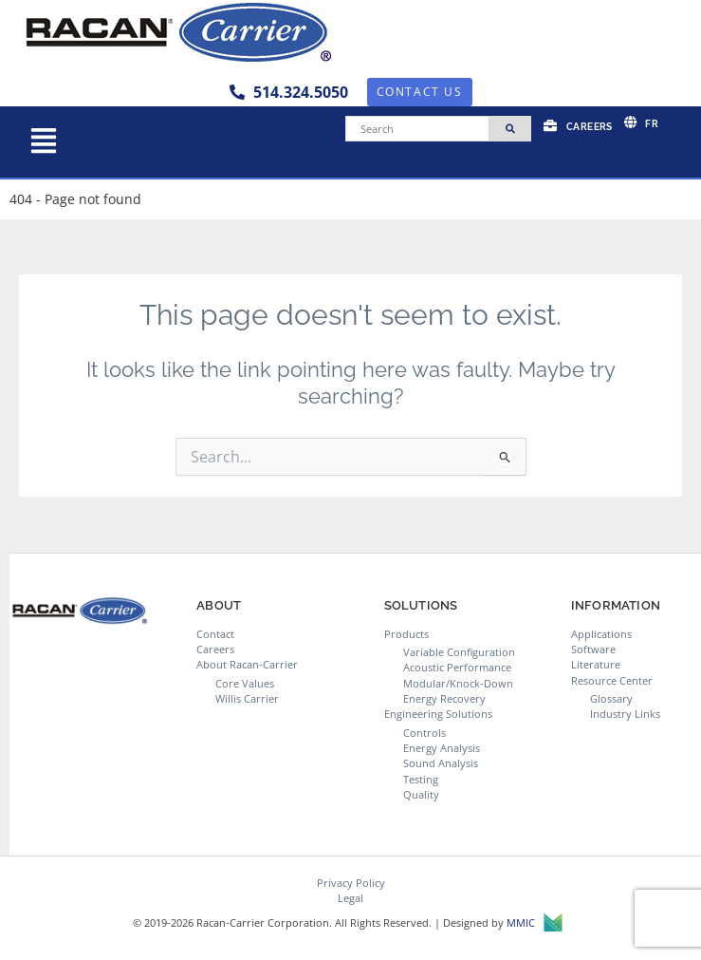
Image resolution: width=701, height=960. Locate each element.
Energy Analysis (441, 748)
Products (406, 634)
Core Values (244, 683)
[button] (43, 142)
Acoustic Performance (457, 667)
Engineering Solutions (438, 713)
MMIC (535, 923)
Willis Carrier (247, 698)
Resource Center (612, 680)
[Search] (417, 128)
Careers (215, 649)
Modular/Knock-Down (458, 683)
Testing (420, 779)
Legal (350, 898)
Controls (424, 732)
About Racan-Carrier (247, 664)
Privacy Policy (351, 882)
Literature (595, 664)
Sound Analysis (440, 763)
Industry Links (625, 713)
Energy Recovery (444, 698)
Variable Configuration (459, 652)
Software (593, 649)
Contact (215, 634)
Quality (421, 794)
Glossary (611, 698)
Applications (601, 634)
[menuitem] (641, 122)
